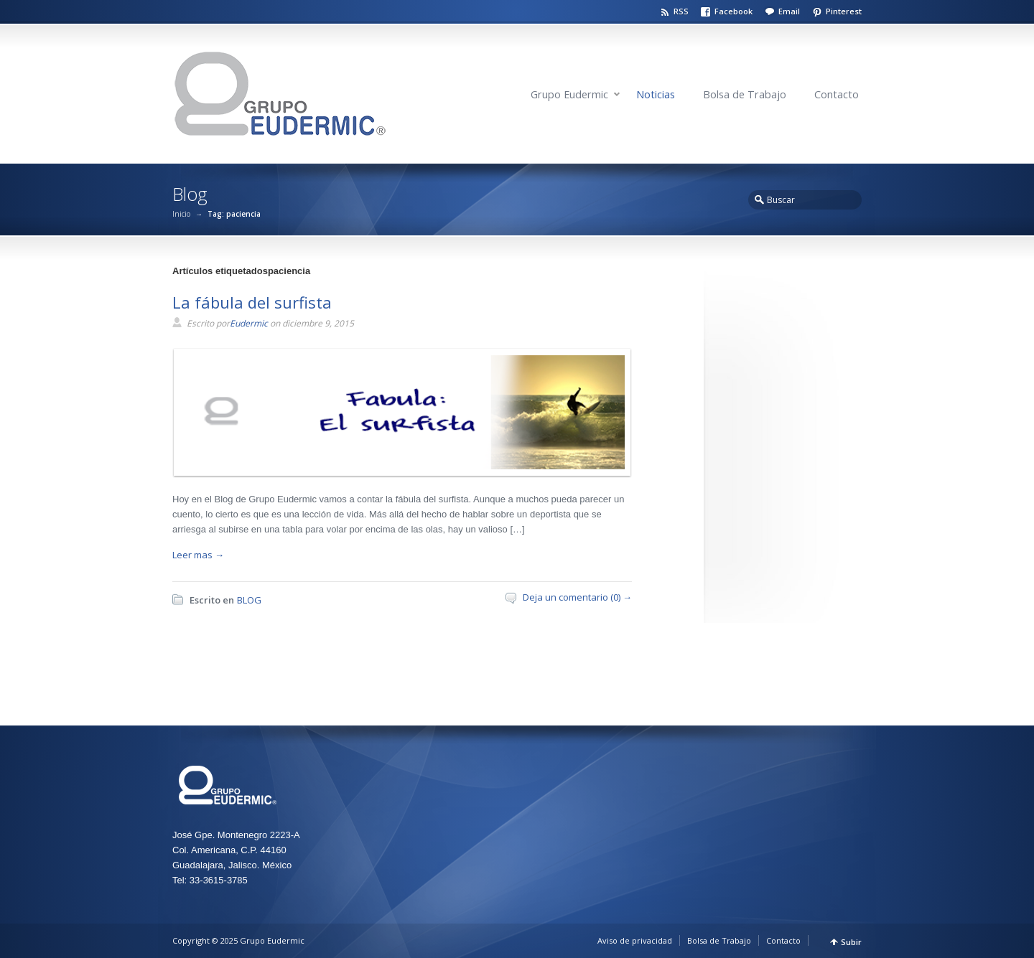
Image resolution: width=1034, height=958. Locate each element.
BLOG (249, 599)
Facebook (733, 11)
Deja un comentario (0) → (577, 597)
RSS (681, 11)
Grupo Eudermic (569, 94)
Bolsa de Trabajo (744, 94)
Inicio (181, 213)
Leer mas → (198, 554)
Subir (851, 942)
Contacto (836, 94)
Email (789, 11)
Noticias (655, 94)
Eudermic (249, 323)
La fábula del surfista (252, 302)
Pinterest (844, 11)
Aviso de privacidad (634, 940)
